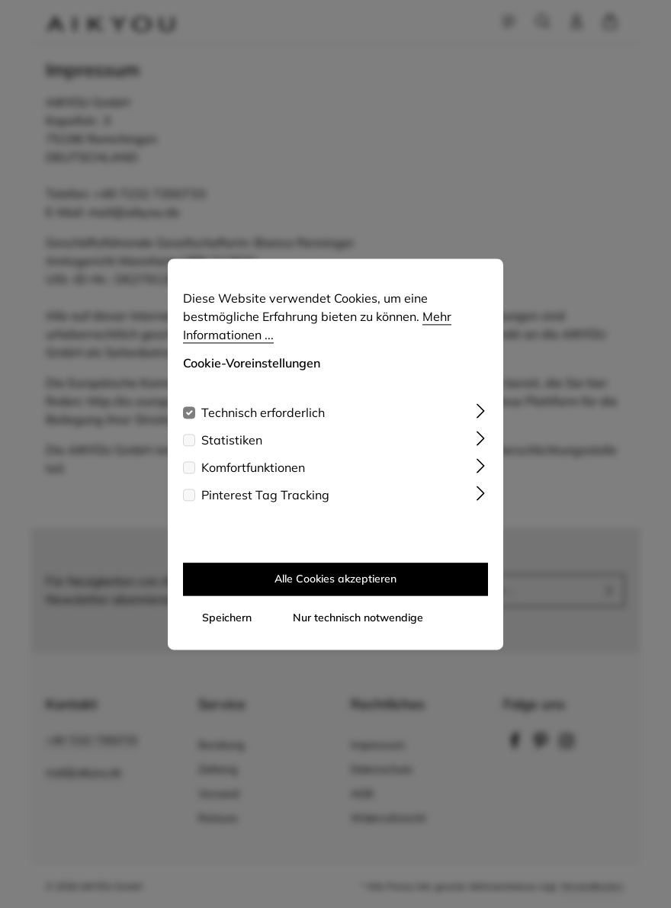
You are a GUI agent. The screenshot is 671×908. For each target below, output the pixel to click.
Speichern (227, 617)
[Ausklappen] (481, 409)
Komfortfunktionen (253, 467)
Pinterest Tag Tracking (265, 494)
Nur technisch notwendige (358, 617)
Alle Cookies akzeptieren (335, 579)
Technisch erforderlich (263, 412)
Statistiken (231, 440)
